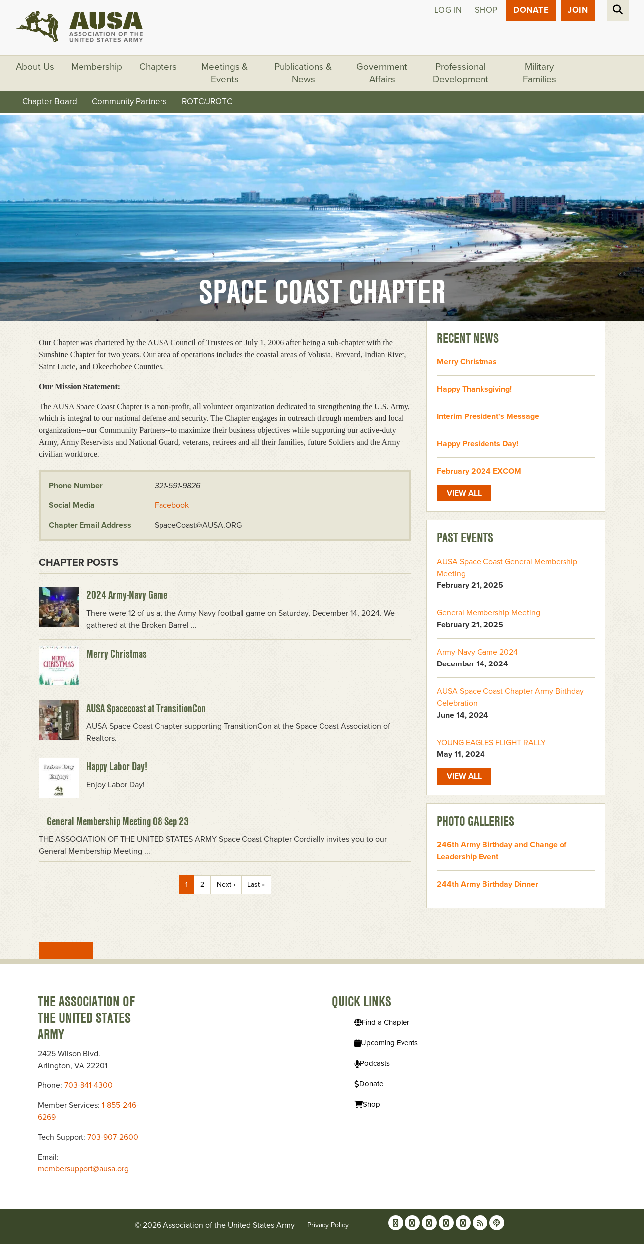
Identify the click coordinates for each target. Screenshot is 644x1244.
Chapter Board (49, 102)
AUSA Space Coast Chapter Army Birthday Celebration (510, 697)
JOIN (578, 10)
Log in (448, 10)
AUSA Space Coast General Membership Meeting (507, 568)
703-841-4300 (88, 1085)
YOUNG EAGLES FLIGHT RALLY (491, 742)
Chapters (158, 67)
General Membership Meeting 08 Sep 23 (118, 821)
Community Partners (129, 102)
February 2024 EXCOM (479, 472)
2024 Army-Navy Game (126, 594)
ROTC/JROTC (207, 102)
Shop (485, 10)
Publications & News (303, 73)
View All (66, 950)
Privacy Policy (328, 1225)
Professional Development (461, 73)
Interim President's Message (488, 417)
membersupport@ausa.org (83, 1169)
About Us (35, 67)
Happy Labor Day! (116, 766)
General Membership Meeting (488, 613)
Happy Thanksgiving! (474, 390)
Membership (97, 67)
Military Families (540, 73)
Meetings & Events (225, 73)
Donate (531, 10)
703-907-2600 (112, 1137)
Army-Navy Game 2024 (477, 652)
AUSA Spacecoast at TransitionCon (146, 708)
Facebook (172, 505)
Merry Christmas (116, 653)
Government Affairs (382, 73)
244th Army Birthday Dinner (487, 884)
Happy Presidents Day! (477, 444)
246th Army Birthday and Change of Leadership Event (501, 851)
